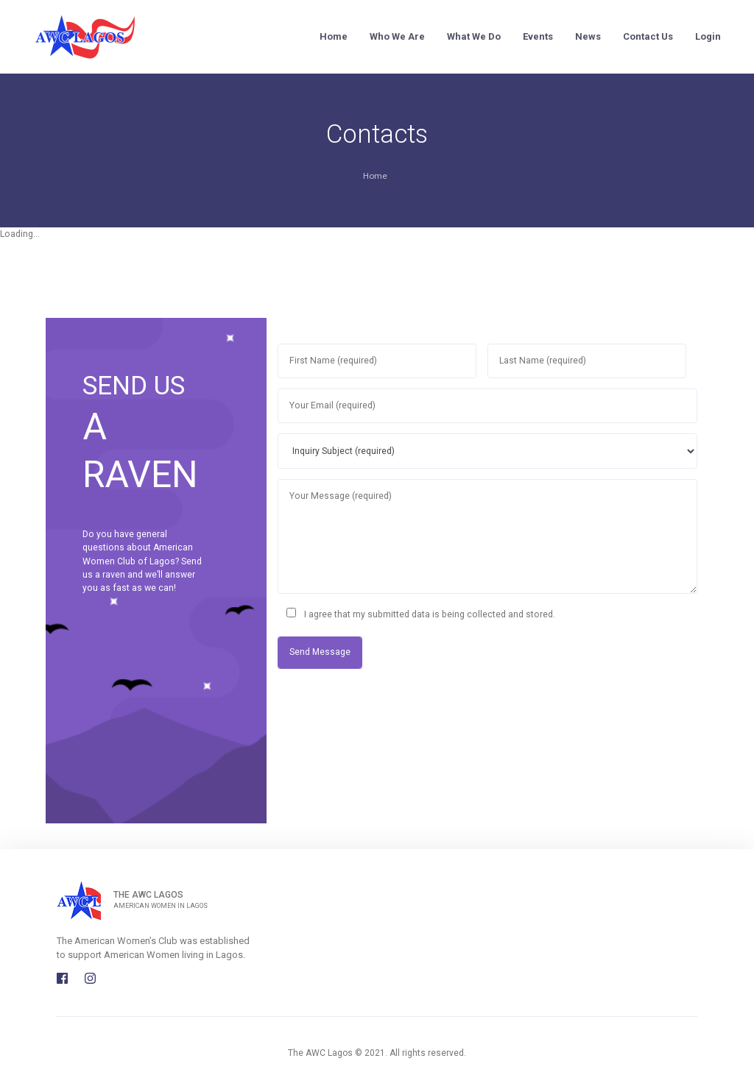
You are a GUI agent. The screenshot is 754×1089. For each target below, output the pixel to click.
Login (708, 36)
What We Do (474, 36)
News (588, 36)
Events (538, 36)
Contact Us (648, 36)
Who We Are (397, 36)
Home (334, 36)
